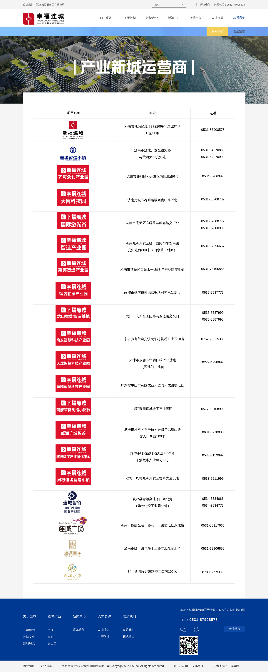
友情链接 (234, 628)
